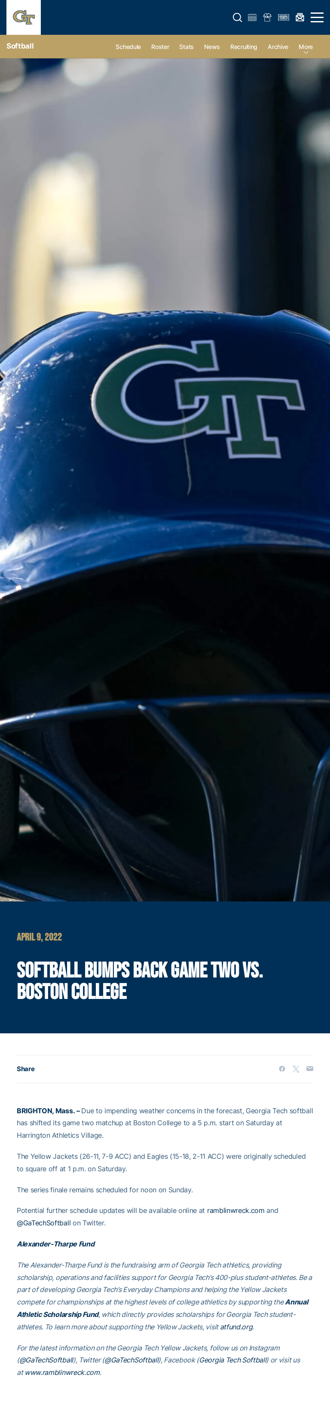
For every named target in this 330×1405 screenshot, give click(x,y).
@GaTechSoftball (43, 1223)
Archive (278, 46)
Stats (186, 46)
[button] (238, 18)
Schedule (128, 46)
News (212, 46)
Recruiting (243, 46)
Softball (20, 46)
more (306, 46)
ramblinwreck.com (236, 1210)
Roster (160, 46)
